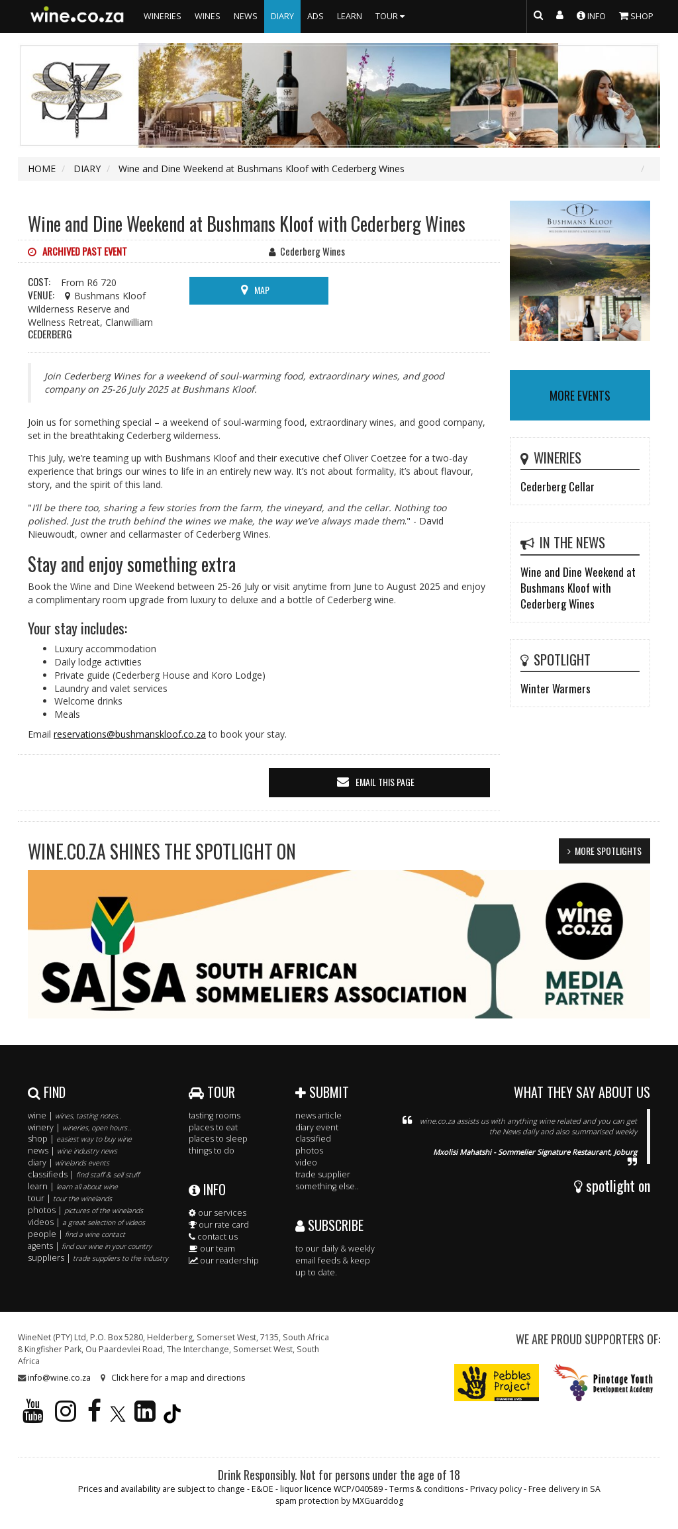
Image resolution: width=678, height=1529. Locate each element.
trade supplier (322, 1174)
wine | (75, 1115)
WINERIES (162, 16)
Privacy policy (496, 1489)
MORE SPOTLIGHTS (608, 851)
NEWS (246, 16)
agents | (90, 1246)
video (306, 1162)
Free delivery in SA (564, 1489)
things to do (211, 1150)
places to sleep (218, 1138)
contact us (213, 1236)
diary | (68, 1162)
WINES (207, 16)
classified (313, 1138)
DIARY (282, 16)
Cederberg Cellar (557, 486)
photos (309, 1150)
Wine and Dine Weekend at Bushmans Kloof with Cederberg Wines (578, 588)
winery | (79, 1127)
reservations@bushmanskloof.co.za (130, 734)
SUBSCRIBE (329, 1225)
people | (76, 1234)
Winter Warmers (555, 688)
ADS (315, 16)
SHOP (636, 15)
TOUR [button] (391, 16)
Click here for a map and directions (178, 1377)
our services (217, 1212)
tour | (70, 1198)
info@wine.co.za (59, 1377)
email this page (385, 782)
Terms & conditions (426, 1489)
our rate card (219, 1224)
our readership (224, 1260)
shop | (80, 1138)
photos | (85, 1210)
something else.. (327, 1186)
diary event (316, 1127)
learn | (73, 1186)
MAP (261, 290)
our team (212, 1248)
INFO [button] (591, 15)
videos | (86, 1222)
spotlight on (612, 1185)
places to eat (213, 1127)
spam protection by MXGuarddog (339, 1500)
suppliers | (98, 1257)
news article (318, 1115)
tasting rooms (214, 1115)
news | (72, 1150)
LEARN (349, 16)
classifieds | (83, 1174)
